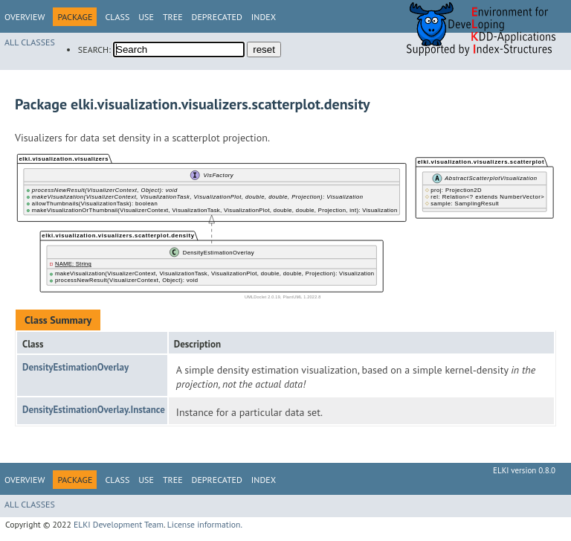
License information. (204, 524)
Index (263, 16)
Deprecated (217, 16)
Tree (173, 16)
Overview (24, 16)
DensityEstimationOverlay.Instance (93, 409)
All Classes (29, 42)
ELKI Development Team (119, 524)
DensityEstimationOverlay (75, 367)
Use (146, 16)
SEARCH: (94, 49)
